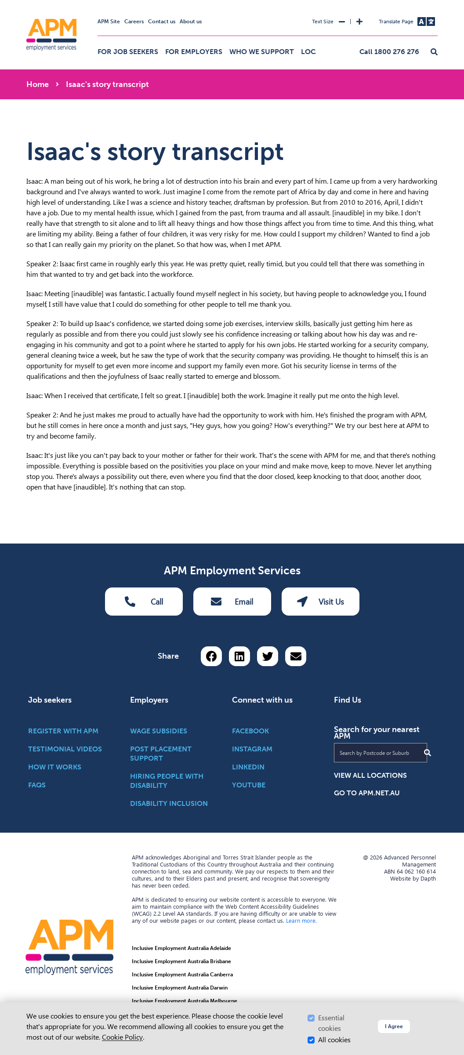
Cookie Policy (122, 1037)
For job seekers (128, 51)
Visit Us (320, 601)
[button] (434, 52)
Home (37, 84)
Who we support (261, 51)
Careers (134, 21)
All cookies (334, 1040)
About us (191, 21)
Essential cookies (331, 1023)
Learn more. (301, 920)
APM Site (109, 21)
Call (144, 601)
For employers (193, 51)
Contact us (161, 21)
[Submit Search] (427, 752)
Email (232, 601)
